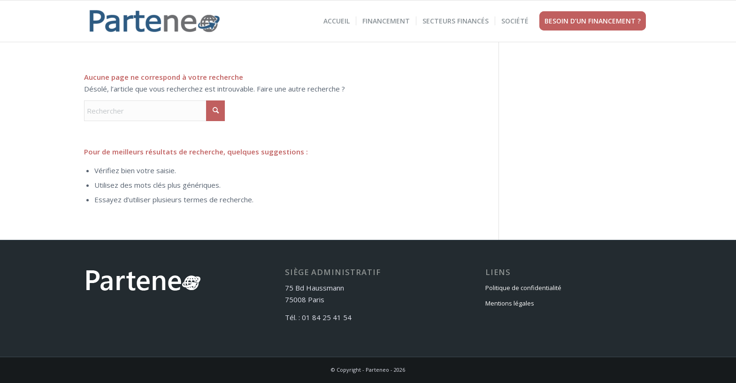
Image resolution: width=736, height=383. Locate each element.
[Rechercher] (154, 110)
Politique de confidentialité (523, 287)
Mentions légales (509, 303)
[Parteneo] (154, 21)
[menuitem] (336, 21)
